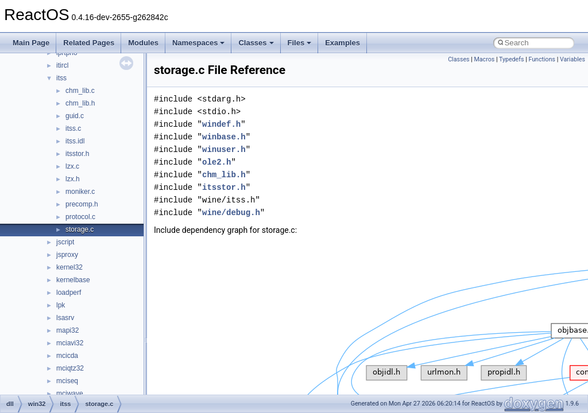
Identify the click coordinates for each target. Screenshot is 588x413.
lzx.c (72, 166)
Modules (143, 42)
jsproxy (67, 255)
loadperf (68, 293)
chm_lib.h (80, 103)
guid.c (74, 116)
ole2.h (216, 162)
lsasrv (65, 318)
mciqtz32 (70, 368)
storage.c (79, 229)
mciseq (67, 381)
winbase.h (224, 136)
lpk (60, 305)
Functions (541, 59)
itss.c (73, 128)
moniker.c (80, 192)
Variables (572, 59)
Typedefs (511, 59)
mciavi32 (69, 343)
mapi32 (67, 330)
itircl (62, 65)
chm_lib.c (80, 91)
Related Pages (88, 42)
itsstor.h (77, 154)
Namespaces (198, 42)
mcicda (67, 356)
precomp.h (81, 204)
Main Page (31, 42)
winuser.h (224, 149)
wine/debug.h (231, 212)
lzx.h (72, 179)
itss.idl (74, 141)
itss (61, 78)
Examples (342, 42)
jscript (65, 242)
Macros (484, 59)
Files (300, 42)
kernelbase (73, 280)
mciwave (69, 393)
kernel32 (69, 267)
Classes (255, 42)
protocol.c (80, 217)
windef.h (221, 124)
